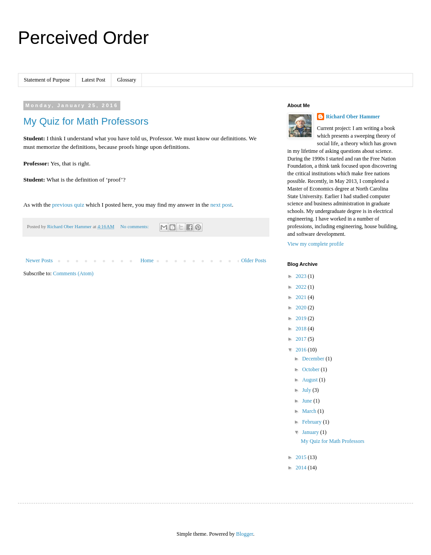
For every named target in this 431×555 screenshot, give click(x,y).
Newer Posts (39, 260)
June (307, 401)
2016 (302, 350)
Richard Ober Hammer (353, 116)
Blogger (244, 534)
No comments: (135, 226)
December (313, 359)
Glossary (126, 80)
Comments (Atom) (73, 273)
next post (221, 204)
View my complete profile (315, 244)
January (311, 432)
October (311, 369)
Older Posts (253, 260)
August (310, 380)
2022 (302, 287)
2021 (302, 297)
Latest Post (94, 80)
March (309, 411)
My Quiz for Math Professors (86, 121)
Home (147, 260)
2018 (302, 328)
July (307, 390)
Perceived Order (83, 38)
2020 (302, 307)
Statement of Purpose (47, 80)
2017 (302, 339)
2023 (302, 276)
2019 (302, 318)
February (312, 422)
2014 (302, 467)
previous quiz (68, 204)
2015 (302, 457)
